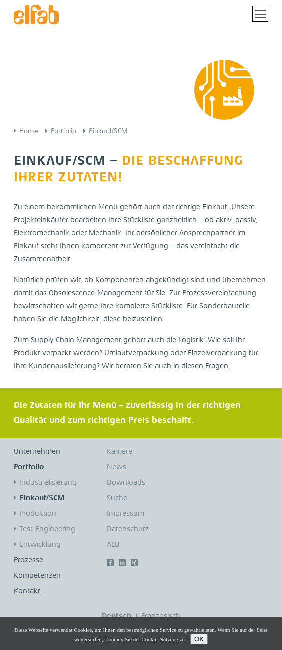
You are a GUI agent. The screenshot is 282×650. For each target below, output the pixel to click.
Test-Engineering (47, 530)
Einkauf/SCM (108, 131)
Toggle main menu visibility (261, 11)
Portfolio (63, 131)
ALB (113, 545)
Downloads (126, 483)
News (116, 468)
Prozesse (28, 560)
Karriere (119, 452)
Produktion (37, 514)
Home (28, 131)
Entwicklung (40, 545)
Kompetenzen (37, 576)
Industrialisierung (48, 483)
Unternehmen (37, 452)
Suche (117, 498)
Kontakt (27, 592)
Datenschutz (128, 530)
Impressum (125, 514)
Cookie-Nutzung (159, 639)
